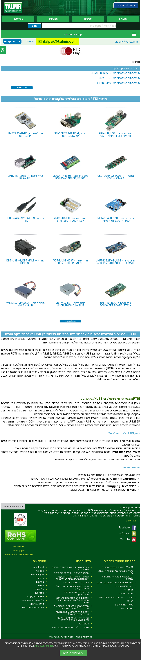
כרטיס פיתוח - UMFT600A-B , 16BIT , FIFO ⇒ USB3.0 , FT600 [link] (115, 219)
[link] (13, 8)
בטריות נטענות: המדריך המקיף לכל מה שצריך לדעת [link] (70, 568)
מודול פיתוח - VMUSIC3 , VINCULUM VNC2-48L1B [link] (25, 304)
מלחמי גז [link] (128, 590)
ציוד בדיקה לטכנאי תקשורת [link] (76, 582)
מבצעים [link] (53, 18)
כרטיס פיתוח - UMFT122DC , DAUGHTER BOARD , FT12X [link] (115, 304)
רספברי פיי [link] (84, 623)
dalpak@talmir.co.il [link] (57, 41)
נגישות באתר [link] (18, 546)
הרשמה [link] (30, 41)
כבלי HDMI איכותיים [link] (124, 586)
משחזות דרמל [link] (126, 608)
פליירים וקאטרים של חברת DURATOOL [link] (115, 582)
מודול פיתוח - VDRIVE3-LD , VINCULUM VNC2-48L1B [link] (70, 304)
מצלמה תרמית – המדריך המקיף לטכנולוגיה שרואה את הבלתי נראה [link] (72, 577)
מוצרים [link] (123, 18)
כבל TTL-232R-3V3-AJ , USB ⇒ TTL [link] (25, 219)
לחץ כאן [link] (126, 41)
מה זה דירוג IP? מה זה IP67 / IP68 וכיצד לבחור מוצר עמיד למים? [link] (72, 619)
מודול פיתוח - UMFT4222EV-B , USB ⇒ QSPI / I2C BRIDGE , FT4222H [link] (115, 262)
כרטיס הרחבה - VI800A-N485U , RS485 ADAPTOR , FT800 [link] (70, 177)
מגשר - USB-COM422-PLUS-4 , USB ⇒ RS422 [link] (115, 177)
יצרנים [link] (88, 18)
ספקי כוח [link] (39, 593)
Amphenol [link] (38, 567)
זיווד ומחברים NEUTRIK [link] (33, 607)
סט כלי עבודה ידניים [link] (124, 604)
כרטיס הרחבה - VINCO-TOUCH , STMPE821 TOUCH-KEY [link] (70, 219)
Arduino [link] (40, 571)
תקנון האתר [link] (19, 550)
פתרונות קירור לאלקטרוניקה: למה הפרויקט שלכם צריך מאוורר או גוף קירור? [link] (72, 600)
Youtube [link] (128, 539)
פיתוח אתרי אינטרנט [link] (13, 506)
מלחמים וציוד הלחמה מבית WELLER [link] (116, 597)
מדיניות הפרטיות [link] (43, 646)
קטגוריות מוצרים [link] (73, 34)
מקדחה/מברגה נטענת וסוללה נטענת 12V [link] (115, 572)
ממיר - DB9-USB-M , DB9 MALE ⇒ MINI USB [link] (25, 262)
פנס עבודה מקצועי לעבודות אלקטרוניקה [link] (76, 593)
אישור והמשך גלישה (73, 653)
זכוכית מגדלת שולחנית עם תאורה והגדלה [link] (117, 577)
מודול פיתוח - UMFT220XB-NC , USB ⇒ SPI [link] (25, 135)
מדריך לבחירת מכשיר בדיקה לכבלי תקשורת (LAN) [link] (72, 587)
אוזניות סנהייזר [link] (126, 593)
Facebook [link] (127, 527)
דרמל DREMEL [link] (37, 604)
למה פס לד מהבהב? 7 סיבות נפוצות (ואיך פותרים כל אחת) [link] (72, 613)
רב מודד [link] (40, 578)
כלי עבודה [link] (39, 589)
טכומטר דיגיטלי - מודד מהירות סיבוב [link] (71, 573)
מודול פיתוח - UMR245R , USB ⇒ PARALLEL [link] (25, 177)
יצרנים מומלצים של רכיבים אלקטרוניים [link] (70, 627)
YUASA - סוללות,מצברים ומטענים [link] (117, 567)
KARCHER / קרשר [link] (35, 596)
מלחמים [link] (40, 582)
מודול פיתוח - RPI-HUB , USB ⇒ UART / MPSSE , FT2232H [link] (115, 135)
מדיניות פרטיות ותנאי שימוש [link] (19, 554)
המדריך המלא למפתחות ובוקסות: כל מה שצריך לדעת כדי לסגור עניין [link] (71, 607)
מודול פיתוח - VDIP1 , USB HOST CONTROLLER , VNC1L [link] (70, 262)
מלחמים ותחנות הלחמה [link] (32, 600)
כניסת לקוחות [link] (12, 41)
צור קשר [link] (18, 18)
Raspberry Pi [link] (37, 574)
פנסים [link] (41, 585)
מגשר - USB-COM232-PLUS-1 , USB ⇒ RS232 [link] (70, 135)
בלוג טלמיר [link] (127, 533)
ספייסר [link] (130, 601)
